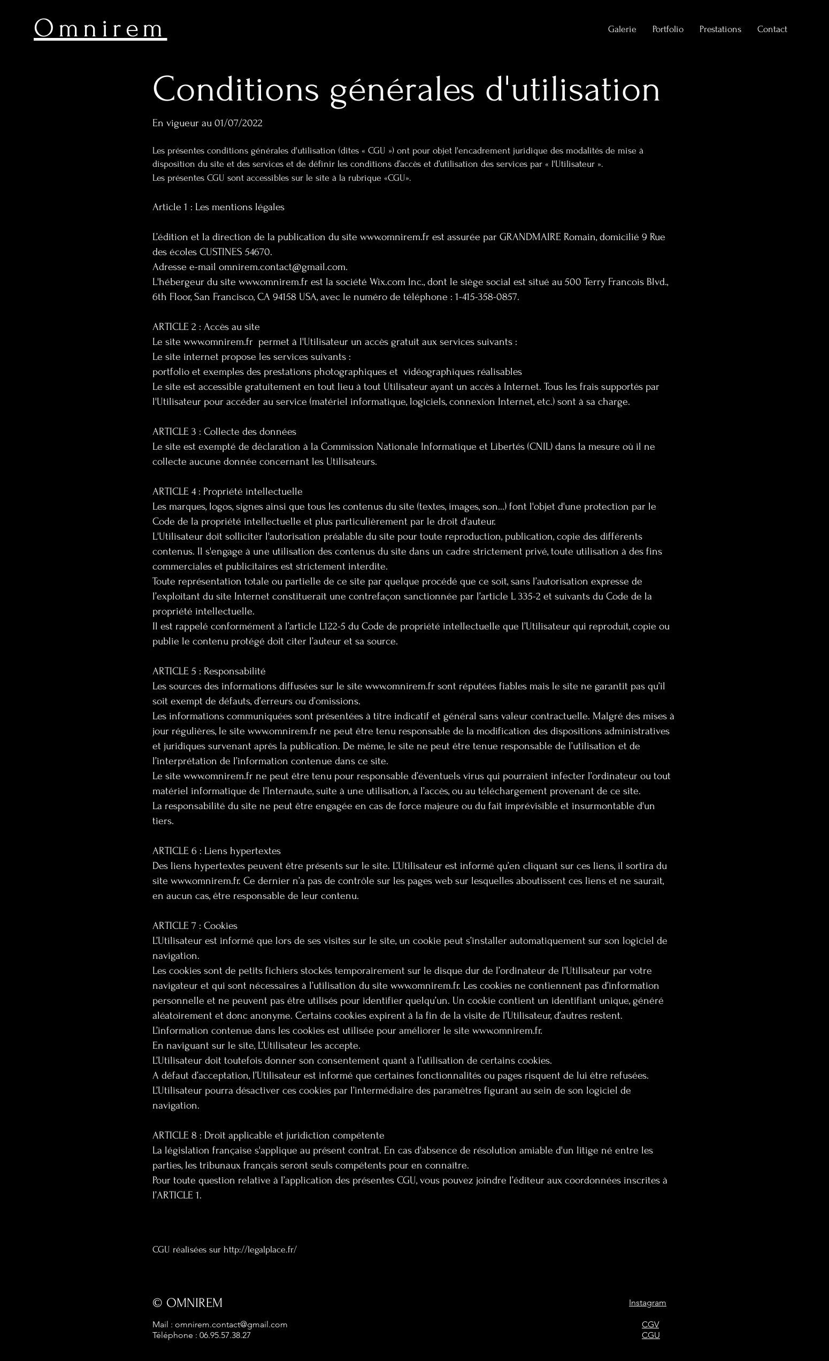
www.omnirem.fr (394, 237)
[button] (720, 29)
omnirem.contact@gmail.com (282, 267)
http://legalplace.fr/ (260, 1249)
